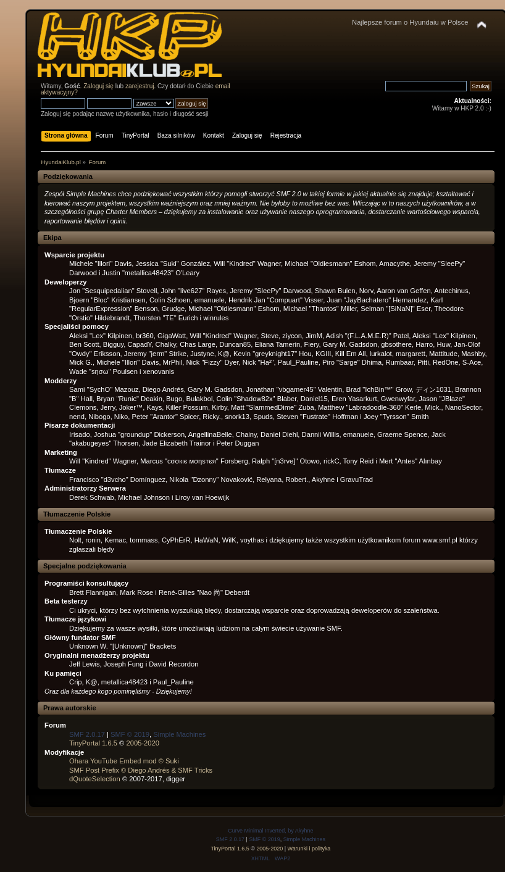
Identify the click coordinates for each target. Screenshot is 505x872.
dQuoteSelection (94, 779)
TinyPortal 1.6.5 (93, 743)
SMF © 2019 (130, 734)
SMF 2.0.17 (87, 734)
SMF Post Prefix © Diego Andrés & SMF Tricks (140, 770)
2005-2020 (142, 743)
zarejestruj (139, 86)
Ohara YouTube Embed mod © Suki (124, 761)
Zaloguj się (98, 86)
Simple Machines (179, 734)
